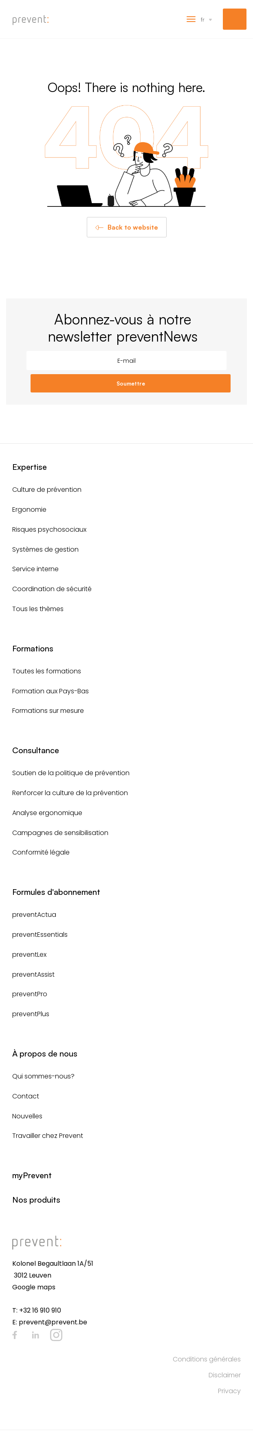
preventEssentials (40, 934)
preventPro (29, 994)
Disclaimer (225, 1375)
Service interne (35, 569)
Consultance (35, 750)
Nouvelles (27, 1116)
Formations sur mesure (48, 710)
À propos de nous (44, 1053)
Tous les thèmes (38, 609)
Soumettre (131, 383)
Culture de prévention (46, 489)
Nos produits (36, 1200)
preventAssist (33, 974)
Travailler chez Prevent (47, 1135)
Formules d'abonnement (56, 892)
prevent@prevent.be (53, 1322)
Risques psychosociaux (49, 529)
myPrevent (234, 19)
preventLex (29, 954)
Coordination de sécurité (52, 589)
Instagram (56, 1334)
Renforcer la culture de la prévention (70, 793)
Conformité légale (41, 852)
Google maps (33, 1287)
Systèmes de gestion (45, 549)
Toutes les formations (46, 671)
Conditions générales (207, 1359)
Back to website (133, 227)
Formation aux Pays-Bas (50, 691)
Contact (25, 1096)
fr (203, 19)
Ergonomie (29, 509)
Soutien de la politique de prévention (71, 773)
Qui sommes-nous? (43, 1076)
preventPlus (30, 1014)
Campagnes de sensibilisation (60, 832)
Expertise (29, 467)
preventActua (34, 914)
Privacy (229, 1391)
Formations (32, 648)
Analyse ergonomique (47, 813)
